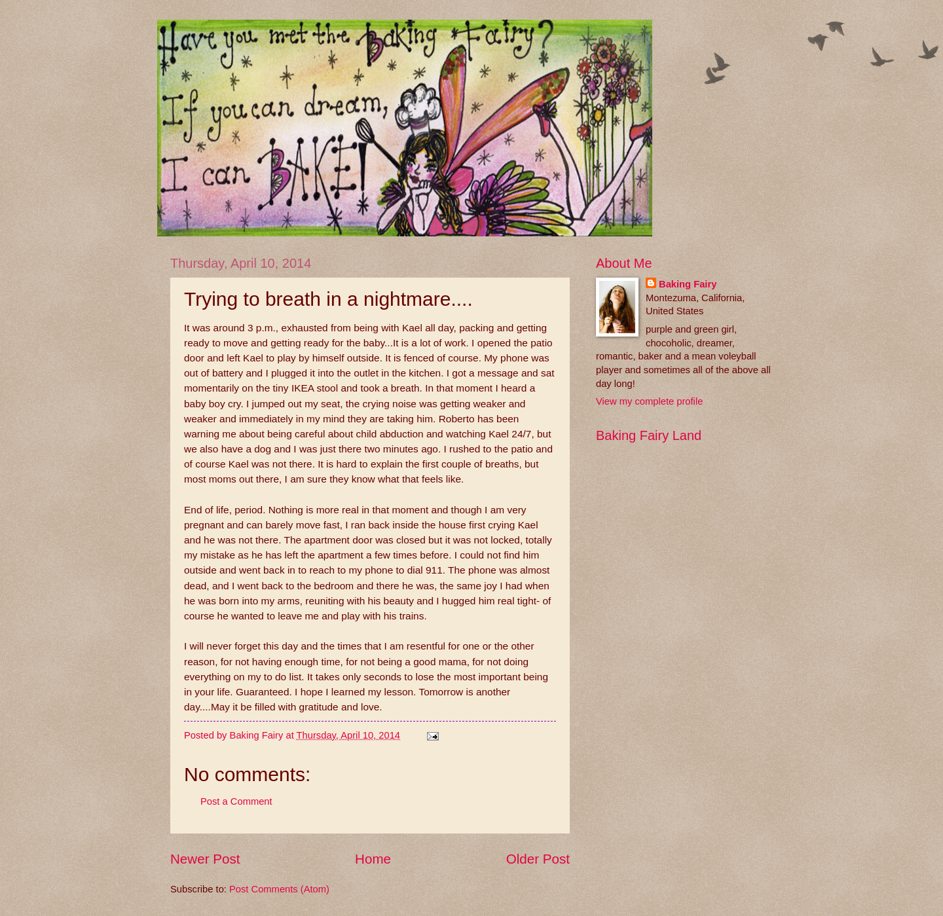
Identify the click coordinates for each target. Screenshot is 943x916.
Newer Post (205, 858)
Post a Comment (236, 801)
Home (373, 858)
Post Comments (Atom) (279, 889)
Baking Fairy (687, 284)
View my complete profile (649, 401)
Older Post (538, 858)
